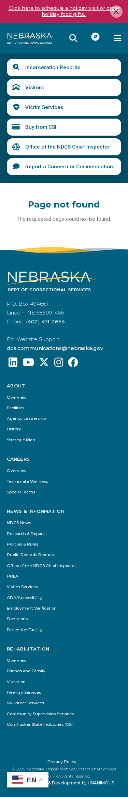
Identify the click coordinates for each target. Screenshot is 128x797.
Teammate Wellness (27, 481)
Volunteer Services (25, 703)
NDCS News (19, 523)
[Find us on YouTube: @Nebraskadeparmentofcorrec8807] (28, 364)
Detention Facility (25, 629)
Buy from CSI (40, 127)
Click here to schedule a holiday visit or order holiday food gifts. (64, 11)
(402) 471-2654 (45, 321)
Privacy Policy (61, 761)
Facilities (15, 408)
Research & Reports (26, 534)
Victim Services (44, 107)
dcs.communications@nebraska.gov (55, 348)
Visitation (16, 682)
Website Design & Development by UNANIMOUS (64, 782)
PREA (12, 576)
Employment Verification (32, 608)
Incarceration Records (52, 67)
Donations (17, 619)
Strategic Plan (21, 440)
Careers (18, 459)
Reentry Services (24, 692)
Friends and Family (26, 671)
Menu (117, 38)
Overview (17, 397)
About (16, 385)
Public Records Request (31, 555)
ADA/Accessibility (25, 598)
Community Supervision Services (40, 714)
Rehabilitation (28, 649)
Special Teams (21, 492)
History (14, 429)
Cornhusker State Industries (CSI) (40, 724)
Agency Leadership (26, 418)
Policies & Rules (22, 544)
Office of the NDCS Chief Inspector (67, 147)
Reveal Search (73, 38)
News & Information (36, 511)
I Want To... (96, 36)
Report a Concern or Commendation (69, 167)
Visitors (34, 88)
